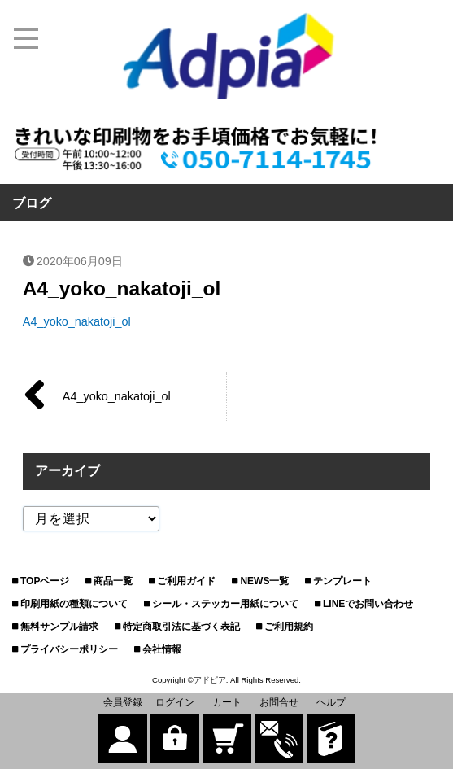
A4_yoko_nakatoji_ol (77, 321)
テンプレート (342, 581)
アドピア (210, 679)
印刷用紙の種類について (74, 604)
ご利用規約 (288, 626)
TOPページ (44, 581)
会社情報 (161, 649)
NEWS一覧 (264, 581)
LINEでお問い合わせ (368, 604)
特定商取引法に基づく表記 (181, 626)
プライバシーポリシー (69, 649)
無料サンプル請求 (59, 626)
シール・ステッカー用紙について (225, 604)
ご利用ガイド (186, 581)
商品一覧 (113, 581)
